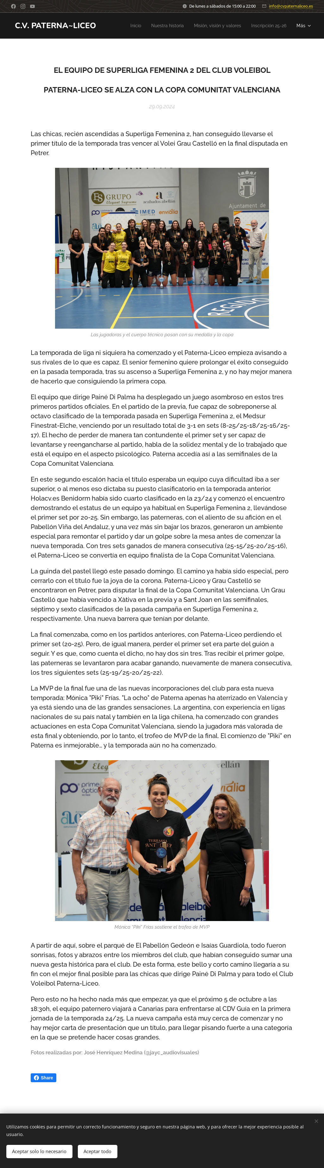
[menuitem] (124, 26)
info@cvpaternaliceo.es (291, 6)
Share (43, 1077)
